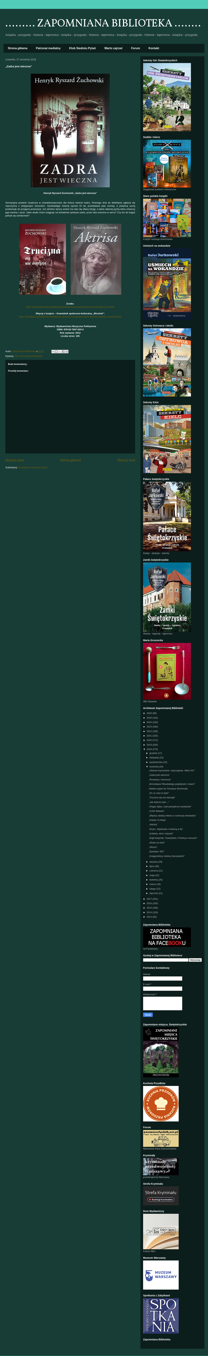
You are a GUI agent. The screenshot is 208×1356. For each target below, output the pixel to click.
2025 (150, 717)
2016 (150, 903)
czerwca (154, 870)
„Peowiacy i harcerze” (160, 779)
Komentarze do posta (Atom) (33, 467)
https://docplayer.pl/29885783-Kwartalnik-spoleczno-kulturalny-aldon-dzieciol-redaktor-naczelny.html (70, 316)
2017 (150, 899)
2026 (150, 713)
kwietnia (154, 879)
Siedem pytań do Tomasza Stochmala (168, 788)
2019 (150, 744)
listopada (154, 757)
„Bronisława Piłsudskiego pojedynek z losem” (172, 784)
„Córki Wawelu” (156, 811)
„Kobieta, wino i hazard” (161, 833)
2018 (150, 749)
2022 (150, 731)
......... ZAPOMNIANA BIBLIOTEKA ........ (103, 23)
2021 (150, 735)
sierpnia (154, 861)
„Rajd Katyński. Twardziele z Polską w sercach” (173, 838)
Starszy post (126, 460)
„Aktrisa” (153, 824)
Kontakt (154, 48)
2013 (150, 916)
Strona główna (17, 48)
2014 (150, 912)
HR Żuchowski (22, 356)
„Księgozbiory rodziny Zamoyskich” (167, 856)
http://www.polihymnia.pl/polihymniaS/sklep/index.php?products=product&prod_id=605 (70, 307)
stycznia (154, 893)
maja (152, 875)
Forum (135, 48)
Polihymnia (36, 356)
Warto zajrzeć (113, 48)
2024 (150, 722)
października (156, 762)
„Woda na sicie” (157, 842)
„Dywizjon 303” (156, 851)
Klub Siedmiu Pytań (82, 48)
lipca (152, 866)
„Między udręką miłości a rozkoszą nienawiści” (172, 815)
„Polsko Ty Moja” (157, 820)
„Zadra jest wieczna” (159, 775)
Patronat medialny (48, 48)
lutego (153, 888)
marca (153, 884)
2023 (150, 726)
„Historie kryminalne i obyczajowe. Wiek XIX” (172, 770)
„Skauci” (153, 847)
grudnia (154, 753)
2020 (150, 740)
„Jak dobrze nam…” (159, 802)
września (154, 766)
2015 (150, 907)
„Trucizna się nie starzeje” (162, 797)
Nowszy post (14, 460)
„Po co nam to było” (159, 793)
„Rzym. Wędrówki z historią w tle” (166, 829)
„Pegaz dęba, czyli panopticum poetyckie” (170, 806)
